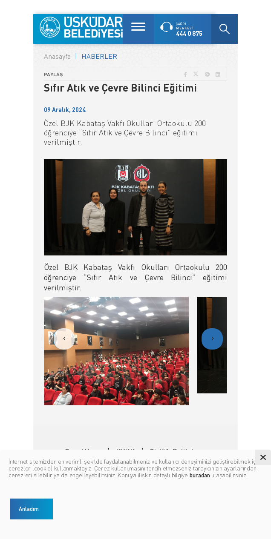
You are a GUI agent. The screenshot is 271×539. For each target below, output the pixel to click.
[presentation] (64, 339)
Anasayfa (57, 56)
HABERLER (99, 56)
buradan (200, 475)
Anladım (29, 508)
